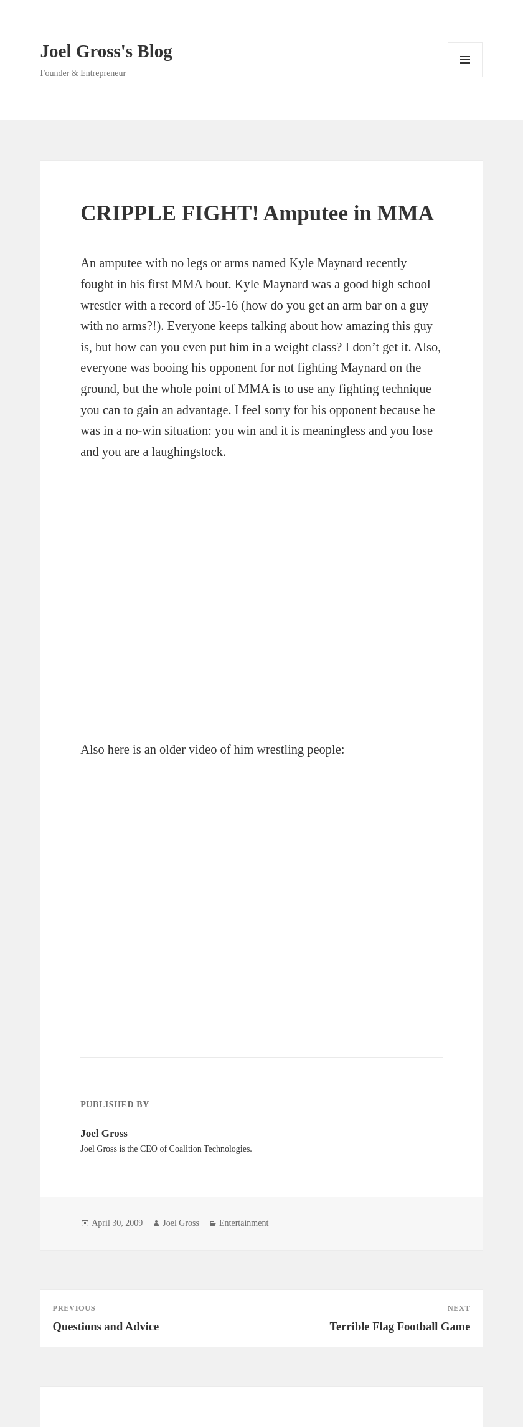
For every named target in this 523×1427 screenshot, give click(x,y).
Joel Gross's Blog (106, 51)
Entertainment (243, 1223)
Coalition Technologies (209, 1149)
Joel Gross (181, 1223)
